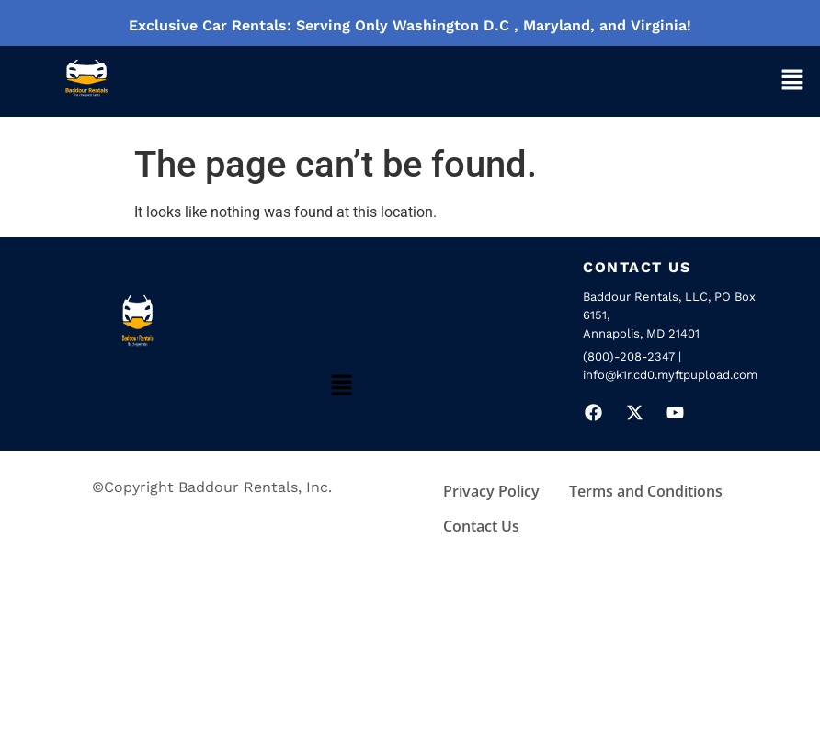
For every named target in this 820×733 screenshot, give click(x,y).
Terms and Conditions (646, 491)
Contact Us (481, 526)
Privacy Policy (491, 491)
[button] (791, 81)
